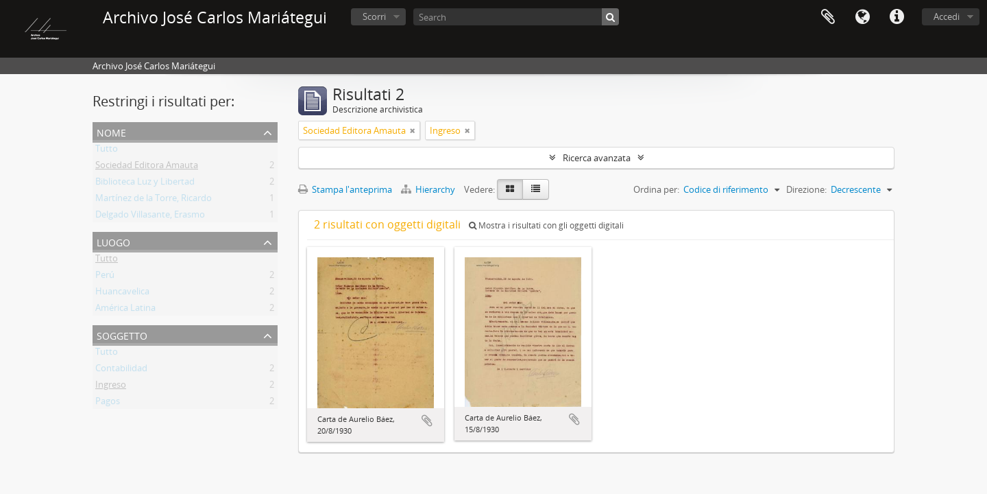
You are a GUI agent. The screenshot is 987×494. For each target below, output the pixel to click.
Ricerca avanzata (597, 158)
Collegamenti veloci (896, 17)
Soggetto (122, 334)
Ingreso (110, 387)
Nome (111, 131)
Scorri (374, 16)
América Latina (125, 310)
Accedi (947, 16)
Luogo (113, 241)
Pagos (107, 403)
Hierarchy (429, 189)
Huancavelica (122, 293)
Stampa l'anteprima (345, 189)
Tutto (106, 151)
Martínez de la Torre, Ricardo (153, 200)
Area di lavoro (828, 17)
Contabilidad (121, 370)
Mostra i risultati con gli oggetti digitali (546, 225)
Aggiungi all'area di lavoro (427, 420)
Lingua (862, 17)
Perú (104, 277)
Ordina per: (656, 189)
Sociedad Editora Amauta (146, 167)
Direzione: (806, 189)
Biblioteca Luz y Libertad (145, 184)
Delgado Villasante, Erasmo (150, 217)
